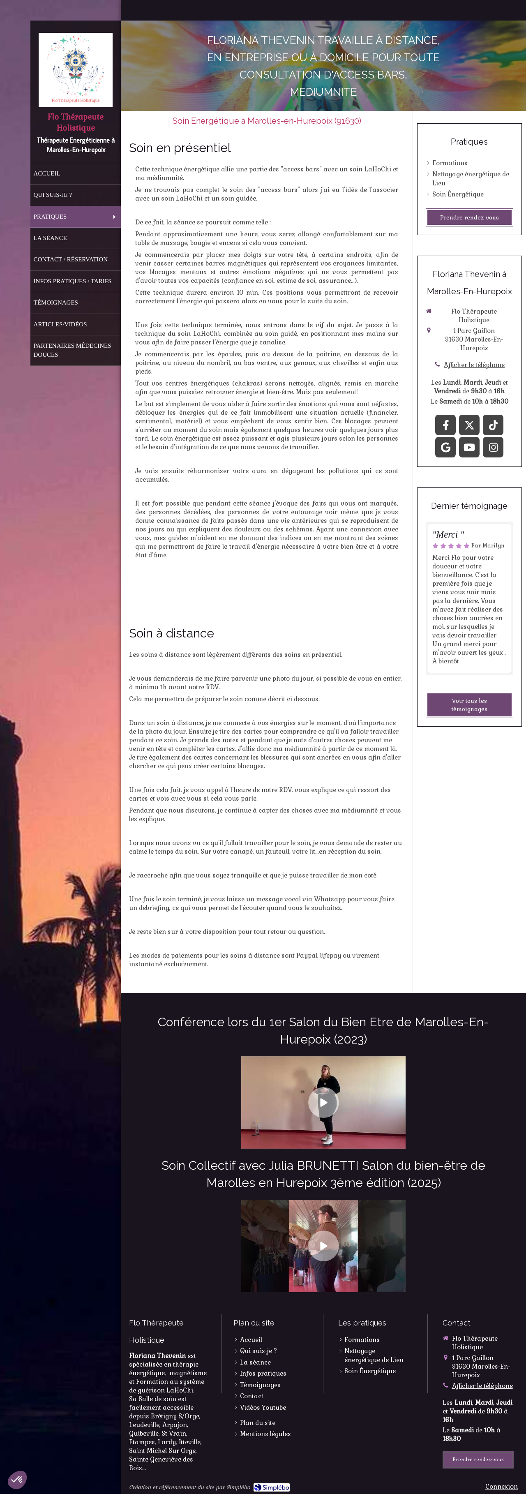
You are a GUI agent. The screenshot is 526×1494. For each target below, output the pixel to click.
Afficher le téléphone (474, 365)
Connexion (501, 1486)
